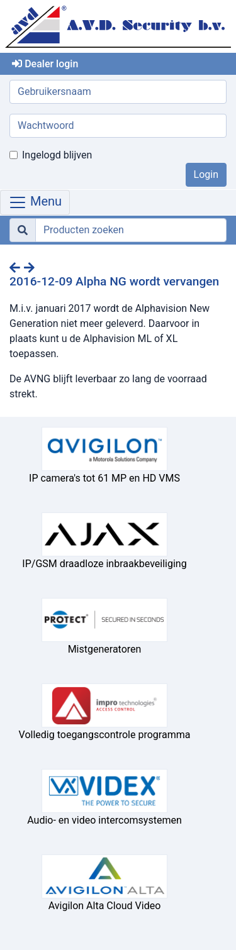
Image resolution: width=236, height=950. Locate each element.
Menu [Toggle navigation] (35, 202)
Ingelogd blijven (57, 155)
